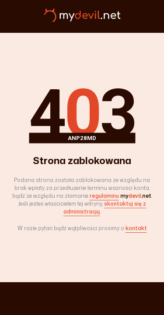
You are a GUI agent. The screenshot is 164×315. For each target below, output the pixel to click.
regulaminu (104, 196)
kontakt (136, 228)
